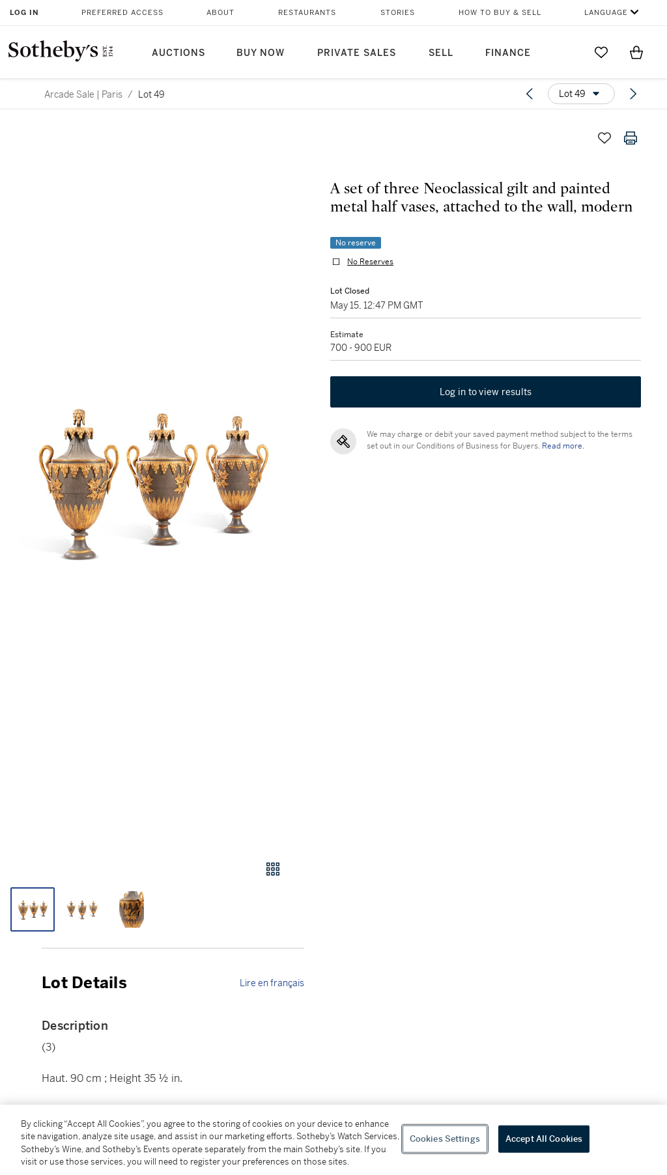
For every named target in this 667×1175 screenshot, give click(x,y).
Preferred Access (122, 12)
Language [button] (606, 12)
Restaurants (307, 12)
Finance (508, 53)
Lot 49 (151, 94)
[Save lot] (604, 138)
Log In (24, 12)
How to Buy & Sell (500, 12)
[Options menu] (581, 93)
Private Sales (356, 53)
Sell (441, 53)
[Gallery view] (273, 869)
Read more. (563, 446)
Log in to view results (486, 392)
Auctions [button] (178, 53)
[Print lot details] (630, 138)
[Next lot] (633, 93)
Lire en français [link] (272, 983)
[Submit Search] (566, 52)
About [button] (220, 12)
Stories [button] (397, 12)
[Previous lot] (530, 93)
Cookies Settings (445, 1138)
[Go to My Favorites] (601, 52)
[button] (152, 480)
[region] (333, 1140)
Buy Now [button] (260, 53)
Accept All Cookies (543, 1138)
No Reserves (370, 261)
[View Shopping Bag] (636, 52)
